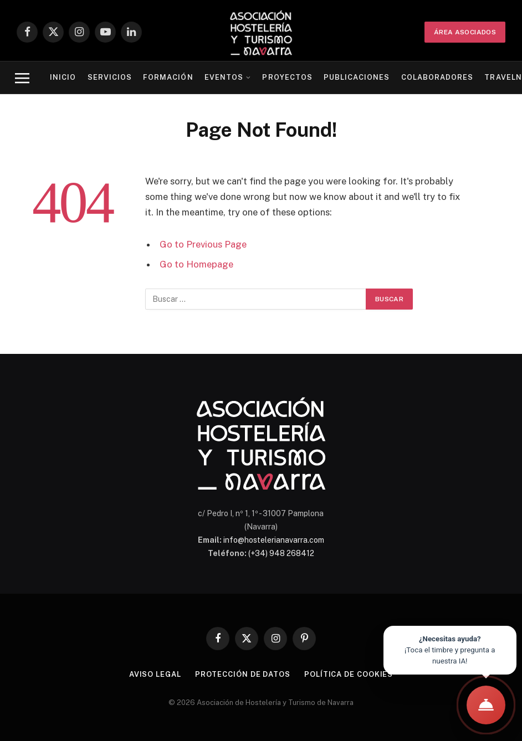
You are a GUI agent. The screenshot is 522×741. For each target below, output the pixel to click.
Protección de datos (242, 674)
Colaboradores (437, 77)
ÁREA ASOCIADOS (465, 32)
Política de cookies (348, 674)
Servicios (110, 77)
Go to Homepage (196, 264)
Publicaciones (357, 77)
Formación (168, 77)
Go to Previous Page (203, 244)
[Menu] (22, 77)
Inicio (63, 77)
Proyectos (287, 77)
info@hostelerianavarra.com (273, 540)
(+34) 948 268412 (281, 553)
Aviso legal (155, 674)
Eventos (223, 77)
